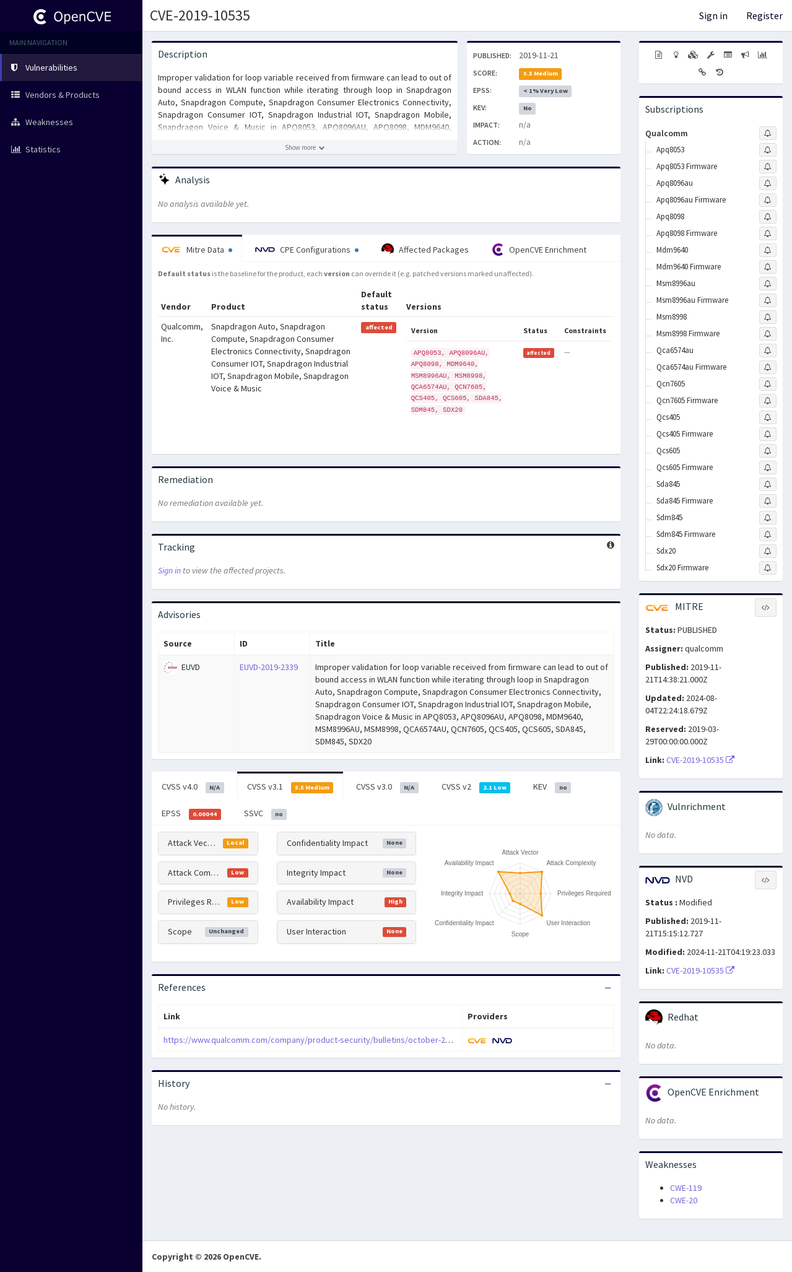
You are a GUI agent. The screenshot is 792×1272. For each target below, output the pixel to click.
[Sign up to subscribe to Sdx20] (768, 551)
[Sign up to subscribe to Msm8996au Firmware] (768, 300)
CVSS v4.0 (193, 787)
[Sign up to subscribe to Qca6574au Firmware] (768, 367)
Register (764, 15)
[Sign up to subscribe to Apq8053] (768, 150)
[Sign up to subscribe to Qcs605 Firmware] (768, 467)
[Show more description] (305, 147)
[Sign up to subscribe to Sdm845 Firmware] (768, 534)
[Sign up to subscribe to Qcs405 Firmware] (768, 434)
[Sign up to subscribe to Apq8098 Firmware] (768, 233)
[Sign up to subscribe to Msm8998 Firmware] (768, 334)
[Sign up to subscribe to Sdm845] (768, 518)
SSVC (265, 814)
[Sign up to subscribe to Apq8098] (768, 217)
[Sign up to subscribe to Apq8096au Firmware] (768, 200)
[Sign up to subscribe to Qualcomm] (768, 133)
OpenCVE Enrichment (539, 249)
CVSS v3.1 (290, 787)
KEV (552, 787)
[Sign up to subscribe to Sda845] (768, 484)
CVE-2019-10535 (200, 15)
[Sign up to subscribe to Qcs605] (768, 451)
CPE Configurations (307, 249)
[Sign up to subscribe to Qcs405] (768, 417)
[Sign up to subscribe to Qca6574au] (768, 350)
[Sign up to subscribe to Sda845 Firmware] (768, 501)
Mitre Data (197, 249)
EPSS (191, 814)
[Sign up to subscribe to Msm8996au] (768, 283)
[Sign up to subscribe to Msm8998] (768, 317)
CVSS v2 (476, 787)
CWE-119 (686, 1187)
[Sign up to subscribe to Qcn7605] (768, 384)
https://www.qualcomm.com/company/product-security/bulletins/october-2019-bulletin (325, 1039)
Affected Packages (425, 249)
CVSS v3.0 (387, 787)
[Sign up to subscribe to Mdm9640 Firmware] (768, 267)
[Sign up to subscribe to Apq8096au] (768, 183)
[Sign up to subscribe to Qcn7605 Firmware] (768, 400)
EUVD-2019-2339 (269, 667)
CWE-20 (683, 1200)
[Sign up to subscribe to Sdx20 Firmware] (768, 568)
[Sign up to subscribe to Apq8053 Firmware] (768, 166)
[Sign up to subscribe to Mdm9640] (768, 250)
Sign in (713, 15)
